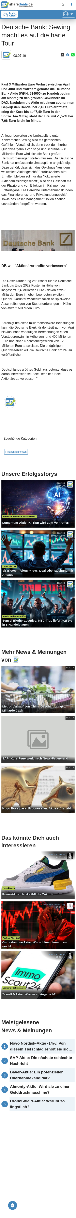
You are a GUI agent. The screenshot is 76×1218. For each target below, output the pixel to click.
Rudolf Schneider (57, 854)
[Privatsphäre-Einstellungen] (12, 1205)
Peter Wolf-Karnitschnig (54, 904)
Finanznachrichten (16, 451)
